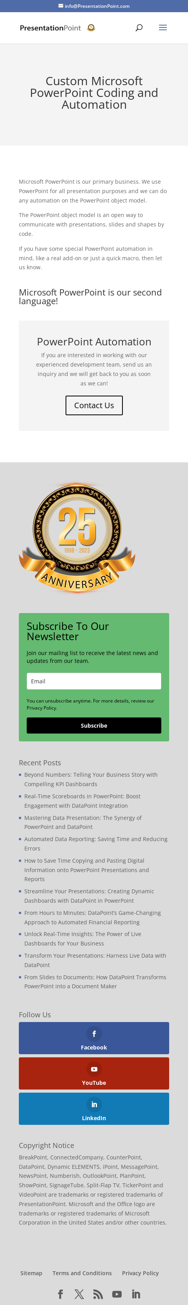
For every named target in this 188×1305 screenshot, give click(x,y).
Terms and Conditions (82, 1273)
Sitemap (31, 1273)
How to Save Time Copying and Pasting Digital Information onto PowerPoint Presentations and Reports (86, 870)
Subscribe (94, 725)
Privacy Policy (140, 1273)
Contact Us (94, 405)
